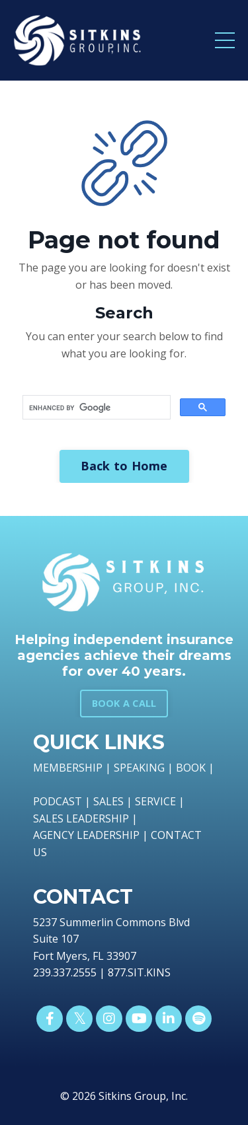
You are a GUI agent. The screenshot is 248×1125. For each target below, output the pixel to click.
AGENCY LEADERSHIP (86, 835)
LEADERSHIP (97, 818)
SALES (108, 801)
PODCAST (57, 801)
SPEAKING (139, 767)
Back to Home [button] (124, 466)
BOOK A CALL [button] (124, 703)
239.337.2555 (65, 972)
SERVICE (155, 801)
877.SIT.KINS (139, 972)
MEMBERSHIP (68, 767)
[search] (95, 408)
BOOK (191, 767)
